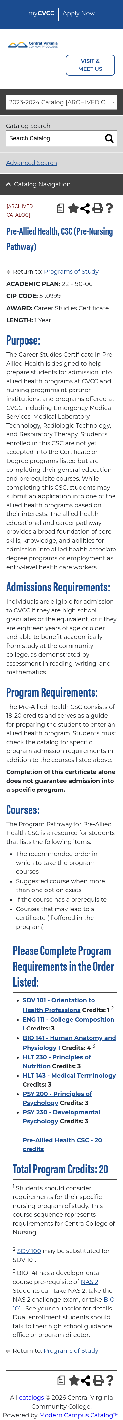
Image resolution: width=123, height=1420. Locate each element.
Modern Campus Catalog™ (79, 1415)
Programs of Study (71, 271)
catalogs (31, 1397)
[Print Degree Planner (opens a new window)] (58, 208)
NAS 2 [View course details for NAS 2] (89, 1282)
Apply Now (79, 13)
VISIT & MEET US (90, 65)
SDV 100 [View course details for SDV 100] (29, 1251)
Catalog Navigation (42, 184)
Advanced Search (31, 163)
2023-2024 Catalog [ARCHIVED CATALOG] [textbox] (63, 102)
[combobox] (61, 102)
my (41, 13)
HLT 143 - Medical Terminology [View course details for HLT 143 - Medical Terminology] (69, 1075)
